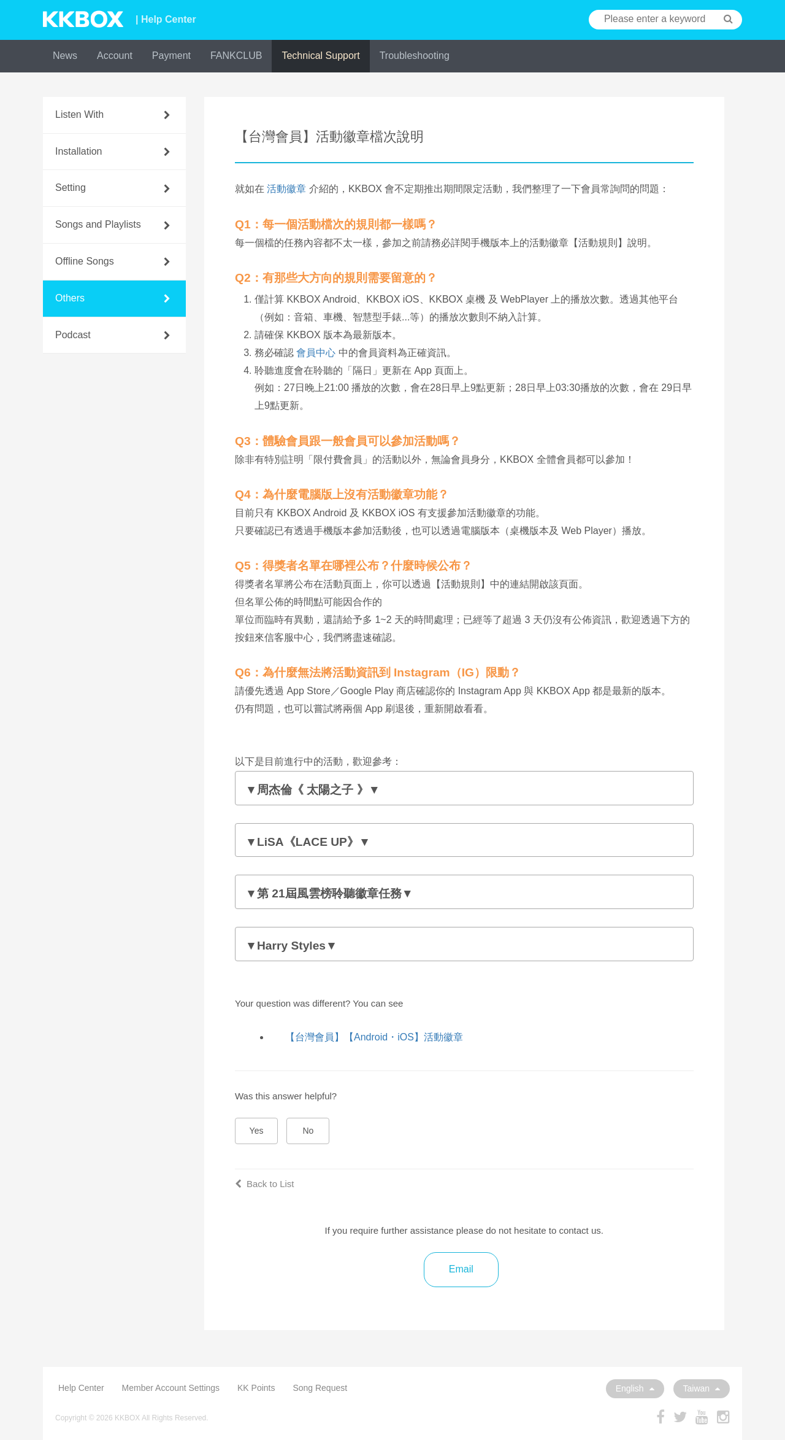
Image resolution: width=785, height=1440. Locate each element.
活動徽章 (286, 189)
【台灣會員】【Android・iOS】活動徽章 (374, 1037)
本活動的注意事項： (464, 790)
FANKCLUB (236, 55)
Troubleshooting (415, 55)
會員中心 (315, 352)
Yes (257, 1131)
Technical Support (320, 55)
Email (461, 1269)
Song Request (320, 1388)
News (65, 55)
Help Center (81, 1388)
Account (114, 55)
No (308, 1131)
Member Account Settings (171, 1388)
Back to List (264, 1184)
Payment (171, 55)
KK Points (256, 1388)
